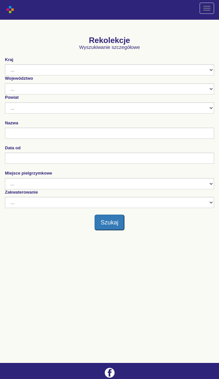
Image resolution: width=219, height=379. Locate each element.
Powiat (12, 97)
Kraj (9, 59)
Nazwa (11, 122)
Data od (13, 147)
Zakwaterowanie (21, 192)
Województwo (19, 78)
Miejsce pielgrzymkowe (28, 173)
